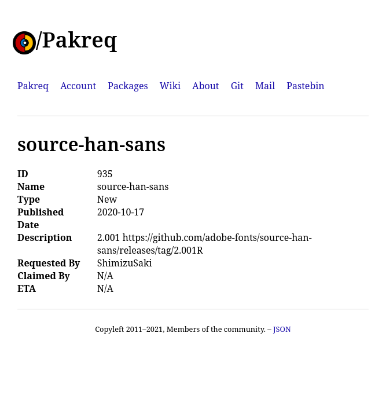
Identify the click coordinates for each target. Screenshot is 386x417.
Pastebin (305, 85)
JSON (282, 329)
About (205, 85)
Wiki (170, 85)
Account (78, 85)
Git (237, 85)
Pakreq (33, 85)
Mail (265, 85)
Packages (128, 85)
